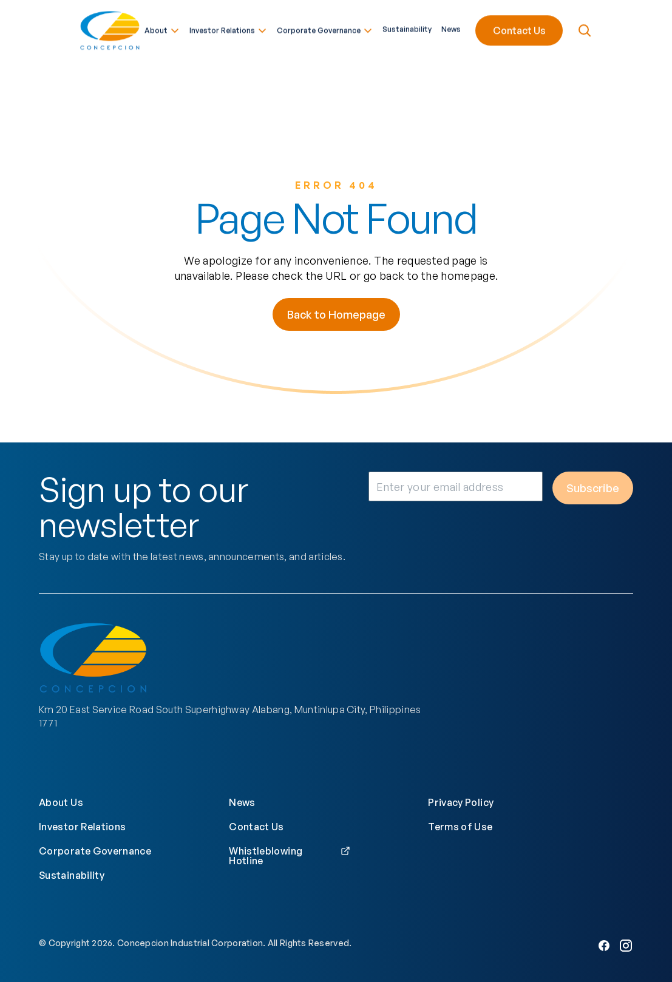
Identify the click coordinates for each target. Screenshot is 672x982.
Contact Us (519, 28)
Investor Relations (228, 28)
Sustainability (407, 27)
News (451, 27)
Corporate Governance (325, 28)
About (162, 28)
